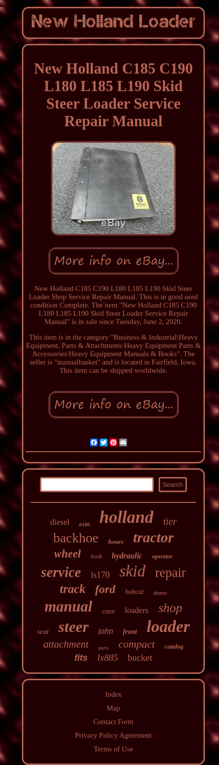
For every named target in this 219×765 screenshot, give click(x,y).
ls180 (84, 524)
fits (81, 658)
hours (115, 541)
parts (103, 647)
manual (68, 606)
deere (160, 593)
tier (170, 521)
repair (170, 572)
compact (137, 644)
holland (126, 517)
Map (113, 708)
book (96, 556)
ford (105, 589)
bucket (140, 657)
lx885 (107, 657)
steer (73, 626)
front (130, 631)
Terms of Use (113, 749)
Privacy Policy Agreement (113, 735)
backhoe (75, 537)
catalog (173, 646)
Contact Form (113, 722)
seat (43, 631)
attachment (66, 644)
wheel (67, 554)
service (61, 572)
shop (170, 608)
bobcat (134, 591)
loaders (136, 610)
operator (162, 556)
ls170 (100, 575)
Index (113, 694)
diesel (60, 522)
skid (133, 571)
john (105, 631)
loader (168, 626)
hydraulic (127, 556)
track (73, 588)
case (108, 611)
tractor (153, 537)
